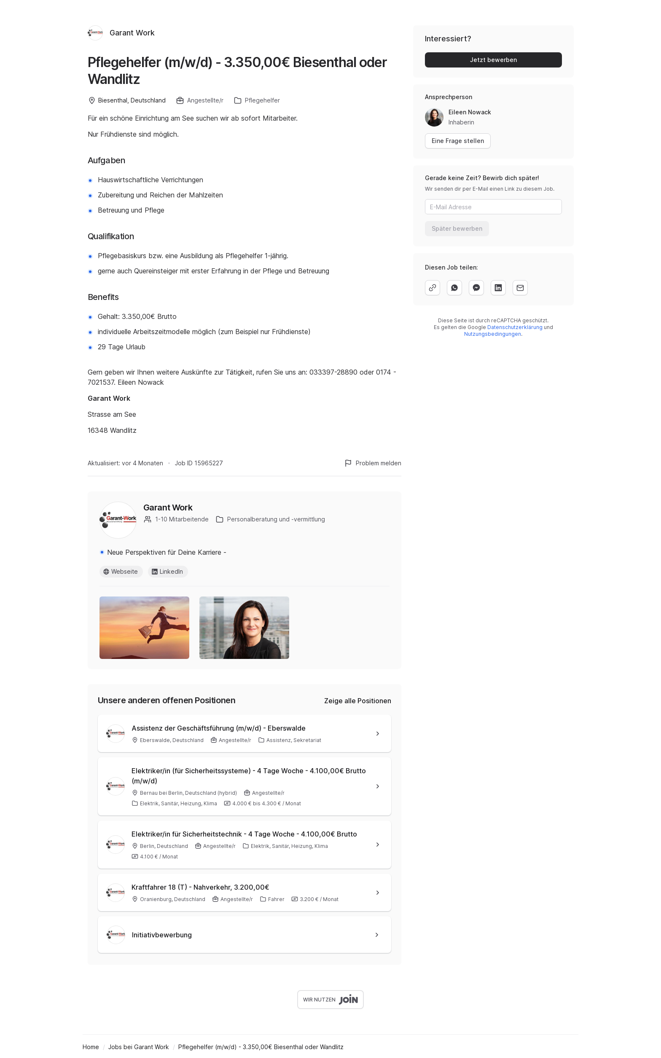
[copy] (432, 287)
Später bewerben (457, 228)
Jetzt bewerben (493, 59)
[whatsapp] (454, 287)
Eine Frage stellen (458, 140)
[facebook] (476, 287)
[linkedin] (498, 287)
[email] (520, 287)
